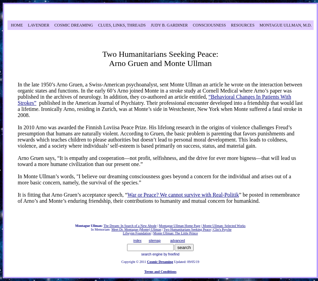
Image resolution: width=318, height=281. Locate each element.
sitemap (155, 241)
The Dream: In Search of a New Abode (129, 226)
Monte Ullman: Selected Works (223, 226)
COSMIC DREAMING (73, 25)
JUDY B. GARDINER (169, 25)
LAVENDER (38, 25)
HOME (17, 25)
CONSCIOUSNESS (209, 25)
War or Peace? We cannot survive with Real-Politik (183, 195)
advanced (177, 241)
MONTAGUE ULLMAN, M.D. (286, 25)
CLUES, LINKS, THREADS (121, 25)
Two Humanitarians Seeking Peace (187, 229)
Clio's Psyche (221, 229)
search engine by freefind (160, 254)
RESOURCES (242, 25)
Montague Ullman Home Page (179, 226)
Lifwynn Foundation (137, 233)
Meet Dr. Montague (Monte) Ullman (136, 229)
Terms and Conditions (160, 272)
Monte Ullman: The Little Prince (175, 233)
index (138, 241)
